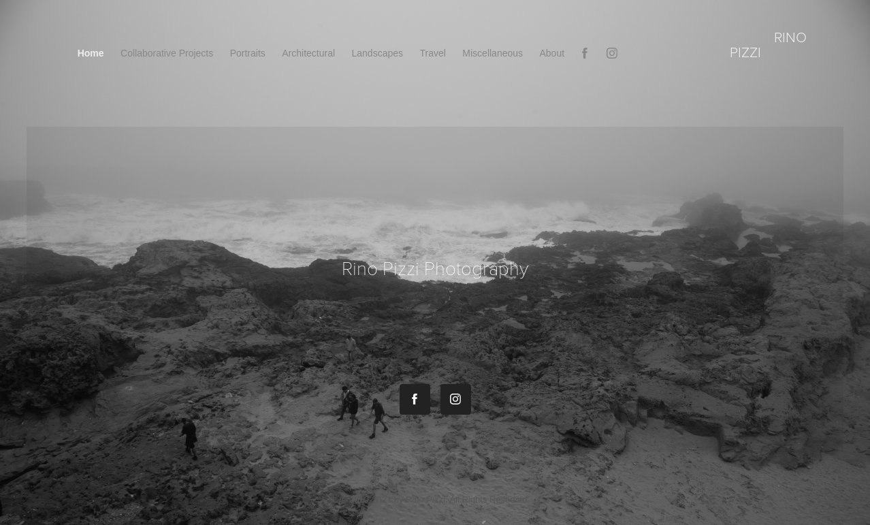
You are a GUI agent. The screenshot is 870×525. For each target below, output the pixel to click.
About (552, 53)
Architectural (308, 53)
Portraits (247, 53)
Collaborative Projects (166, 53)
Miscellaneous (492, 53)
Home (91, 53)
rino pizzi (770, 44)
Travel (432, 53)
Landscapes (378, 53)
